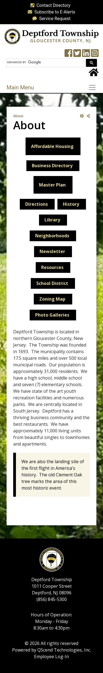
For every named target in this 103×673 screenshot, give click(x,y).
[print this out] (81, 116)
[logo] (51, 36)
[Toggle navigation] (94, 87)
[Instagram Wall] (95, 54)
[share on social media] (87, 116)
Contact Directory (49, 5)
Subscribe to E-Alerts (50, 12)
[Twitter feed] (77, 54)
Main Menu (20, 87)
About (18, 115)
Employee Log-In (51, 656)
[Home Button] (94, 74)
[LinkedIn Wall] (86, 54)
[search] (45, 62)
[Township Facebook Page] (68, 54)
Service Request (50, 18)
